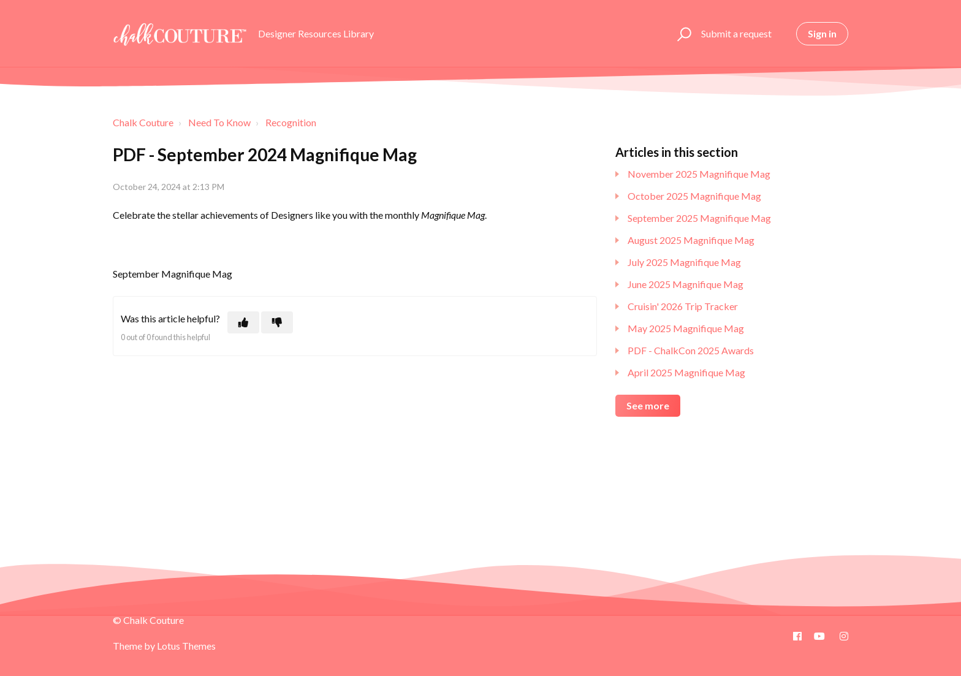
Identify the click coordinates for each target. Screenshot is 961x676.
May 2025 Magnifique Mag (686, 328)
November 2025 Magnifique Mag (699, 174)
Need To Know (219, 122)
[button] (682, 33)
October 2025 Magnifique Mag (694, 196)
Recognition (290, 122)
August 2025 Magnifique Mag (691, 240)
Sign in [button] (822, 33)
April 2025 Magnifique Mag (686, 372)
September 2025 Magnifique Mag (699, 218)
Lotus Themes (186, 645)
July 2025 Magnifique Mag (684, 262)
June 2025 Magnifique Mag (685, 284)
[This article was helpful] (243, 322)
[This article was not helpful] (277, 322)
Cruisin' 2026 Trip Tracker (683, 306)
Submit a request (736, 33)
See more (647, 405)
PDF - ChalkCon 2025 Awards (691, 350)
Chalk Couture (143, 122)
